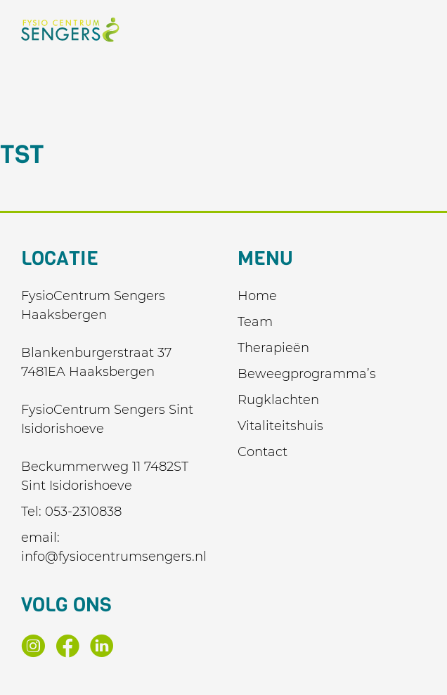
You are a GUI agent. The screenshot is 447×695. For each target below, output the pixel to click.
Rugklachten (278, 400)
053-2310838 (83, 511)
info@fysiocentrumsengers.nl (114, 556)
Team (255, 322)
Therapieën (273, 348)
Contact (262, 452)
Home (257, 296)
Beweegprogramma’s (307, 374)
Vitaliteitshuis (280, 426)
